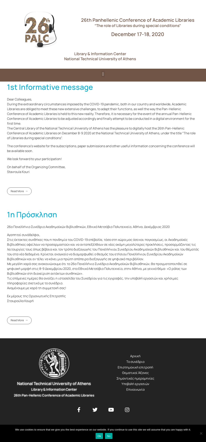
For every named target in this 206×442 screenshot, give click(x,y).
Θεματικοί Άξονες (135, 373)
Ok (99, 436)
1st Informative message (50, 87)
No (108, 436)
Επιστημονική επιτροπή (135, 367)
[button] (103, 74)
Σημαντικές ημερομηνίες (135, 378)
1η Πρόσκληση (32, 214)
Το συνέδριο (135, 361)
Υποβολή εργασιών (135, 384)
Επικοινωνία (135, 389)
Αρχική (135, 356)
